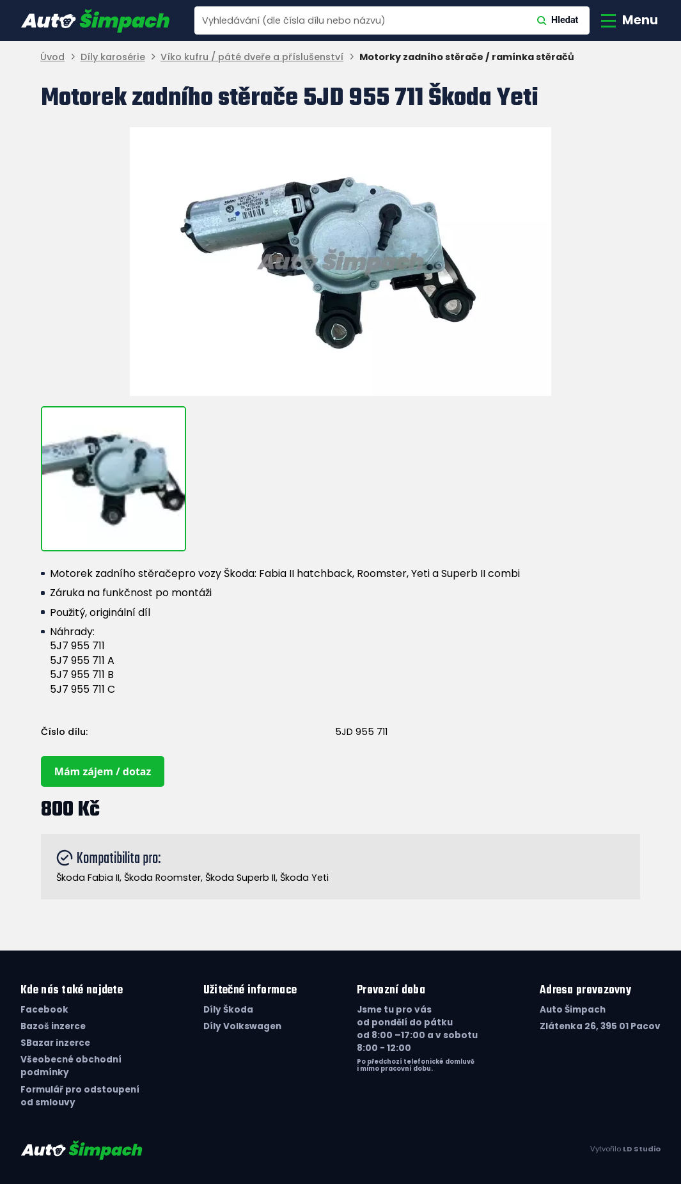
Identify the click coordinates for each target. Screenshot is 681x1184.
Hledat (557, 20)
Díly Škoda (228, 1010)
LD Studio (642, 1149)
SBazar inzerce (55, 1043)
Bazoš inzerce (53, 1026)
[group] (340, 261)
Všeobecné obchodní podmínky (70, 1066)
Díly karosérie (113, 57)
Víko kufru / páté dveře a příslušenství (251, 57)
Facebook (44, 1010)
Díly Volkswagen (242, 1026)
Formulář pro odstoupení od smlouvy (79, 1096)
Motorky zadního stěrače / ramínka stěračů (466, 57)
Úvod (52, 57)
